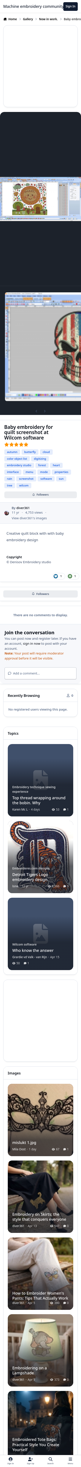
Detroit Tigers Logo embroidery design (30, 877)
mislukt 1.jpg (24, 1142)
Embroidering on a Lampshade (29, 1370)
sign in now (31, 643)
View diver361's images (29, 518)
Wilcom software (24, 944)
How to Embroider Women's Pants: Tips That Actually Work (40, 1295)
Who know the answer (33, 950)
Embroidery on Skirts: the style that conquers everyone (39, 1217)
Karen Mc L (20, 809)
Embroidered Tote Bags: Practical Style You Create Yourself (35, 1444)
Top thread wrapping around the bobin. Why (38, 800)
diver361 (23, 508)
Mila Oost (19, 1149)
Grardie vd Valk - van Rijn (29, 957)
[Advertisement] (40, 66)
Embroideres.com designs (31, 868)
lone (15, 886)
